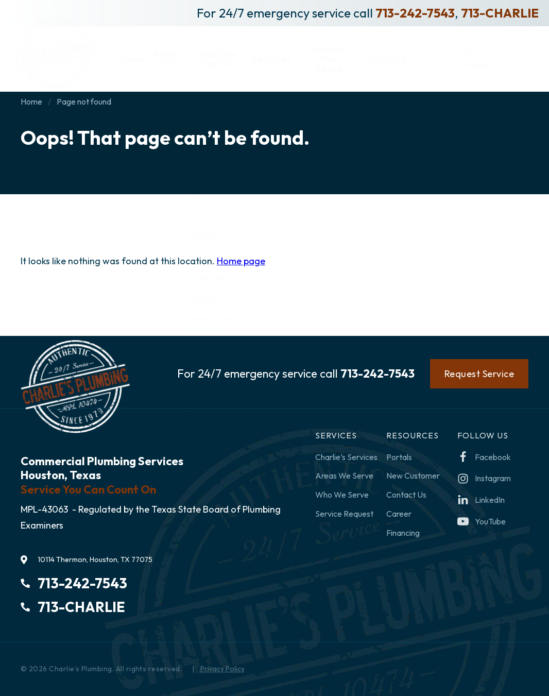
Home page (241, 261)
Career (398, 513)
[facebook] (484, 457)
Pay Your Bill (503, 54)
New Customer (413, 475)
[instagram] (484, 478)
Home (31, 101)
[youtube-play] (481, 522)
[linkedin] (481, 500)
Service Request (344, 513)
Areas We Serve (344, 475)
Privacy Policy (222, 668)
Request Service (479, 374)
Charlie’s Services (346, 457)
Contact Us (406, 494)
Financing (403, 533)
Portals (399, 457)
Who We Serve (342, 494)
